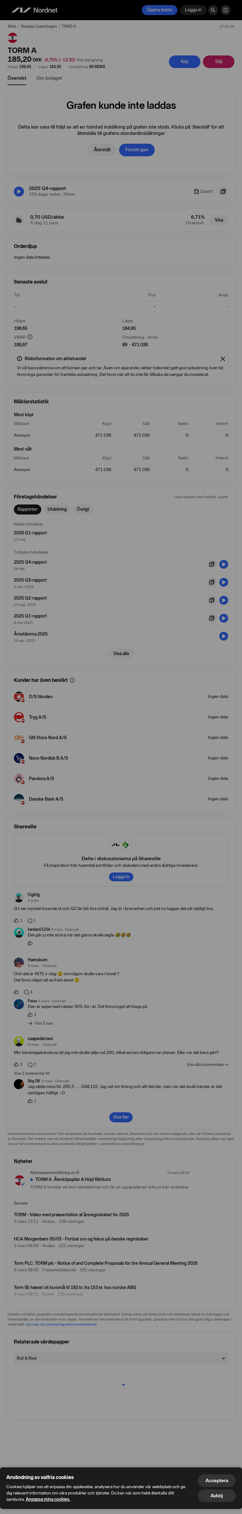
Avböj (216, 1496)
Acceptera (216, 1480)
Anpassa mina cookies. (48, 1499)
